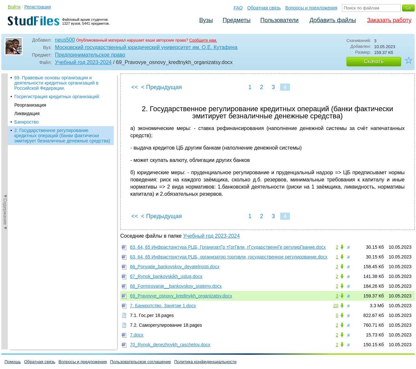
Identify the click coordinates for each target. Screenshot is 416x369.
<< (134, 87)
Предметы (237, 20)
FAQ (238, 7)
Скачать (374, 61)
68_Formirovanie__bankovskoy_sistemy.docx (176, 286)
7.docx (136, 334)
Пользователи (279, 20)
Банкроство (26, 122)
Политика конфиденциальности (205, 361)
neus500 (65, 40)
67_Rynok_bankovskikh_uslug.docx (166, 276)
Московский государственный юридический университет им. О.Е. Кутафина (146, 47)
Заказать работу (389, 20)
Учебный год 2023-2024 (83, 62)
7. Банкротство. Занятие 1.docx (163, 305)
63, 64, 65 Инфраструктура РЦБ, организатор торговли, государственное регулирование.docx (229, 256)
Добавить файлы (332, 20)
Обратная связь (264, 7)
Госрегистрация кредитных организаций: (57, 96)
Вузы (206, 20)
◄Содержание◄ (5, 187)
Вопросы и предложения (311, 7)
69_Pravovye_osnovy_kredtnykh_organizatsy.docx (181, 295)
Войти (14, 6)
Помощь (13, 361)
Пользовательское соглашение (140, 361)
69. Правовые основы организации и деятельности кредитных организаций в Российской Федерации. (56, 83)
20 (335, 305)
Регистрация (37, 6)
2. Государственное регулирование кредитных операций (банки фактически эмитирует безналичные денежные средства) (62, 135)
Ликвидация (27, 113)
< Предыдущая (161, 87)
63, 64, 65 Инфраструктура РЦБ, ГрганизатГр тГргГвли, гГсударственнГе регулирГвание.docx (228, 247)
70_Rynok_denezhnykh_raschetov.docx (170, 344)
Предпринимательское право (90, 55)
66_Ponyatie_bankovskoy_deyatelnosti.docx (175, 266)
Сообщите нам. (203, 40)
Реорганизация (30, 105)
